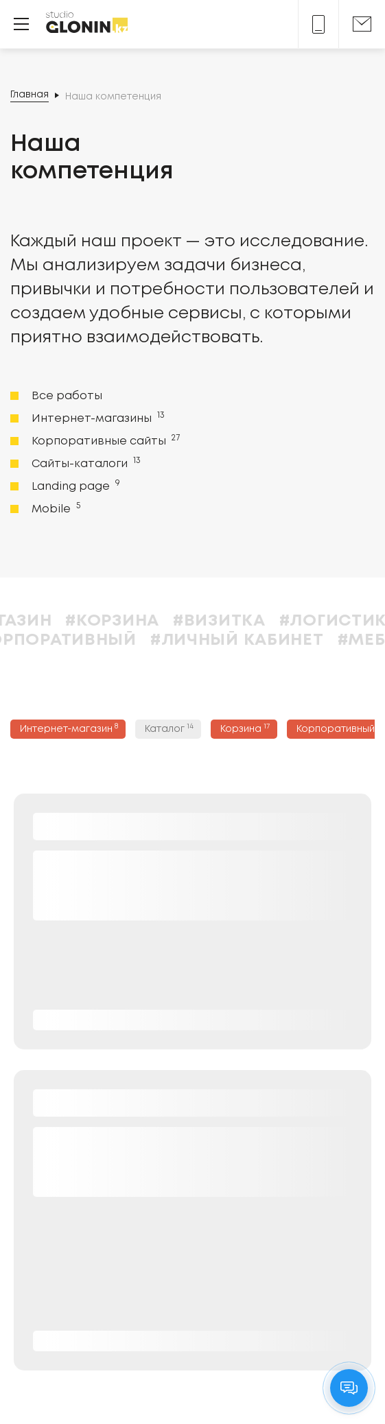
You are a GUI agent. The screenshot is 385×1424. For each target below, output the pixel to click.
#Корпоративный (86, 640)
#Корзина (147, 621)
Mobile (55, 508)
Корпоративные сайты (104, 440)
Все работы (67, 396)
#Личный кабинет (271, 640)
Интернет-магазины (97, 418)
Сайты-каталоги (85, 463)
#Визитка (253, 621)
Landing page (74, 485)
